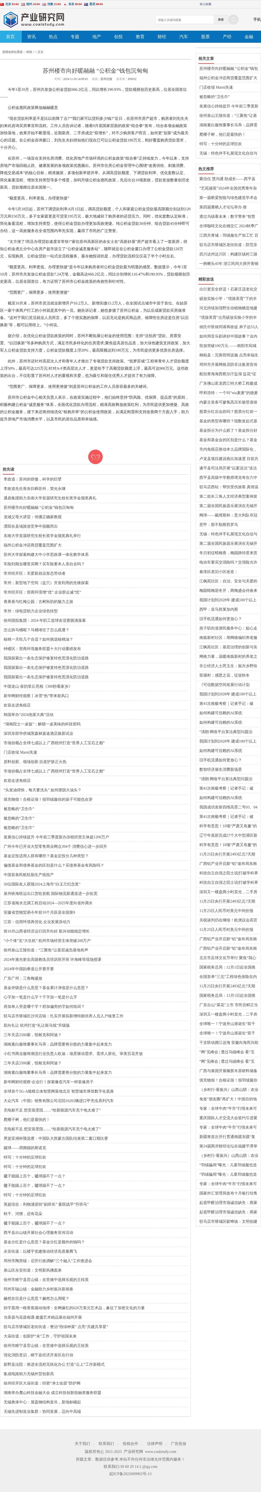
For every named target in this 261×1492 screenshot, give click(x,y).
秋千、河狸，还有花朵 (23, 1214)
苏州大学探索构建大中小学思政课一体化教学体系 (46, 554)
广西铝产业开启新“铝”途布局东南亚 (228, 864)
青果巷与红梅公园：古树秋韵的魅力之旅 (38, 602)
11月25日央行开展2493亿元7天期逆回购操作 (227, 854)
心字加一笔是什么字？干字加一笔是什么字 (40, 997)
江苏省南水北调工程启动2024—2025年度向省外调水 (48, 903)
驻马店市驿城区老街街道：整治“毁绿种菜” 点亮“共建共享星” (56, 1327)
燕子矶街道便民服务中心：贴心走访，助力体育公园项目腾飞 (228, 628)
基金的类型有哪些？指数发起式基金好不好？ (228, 421)
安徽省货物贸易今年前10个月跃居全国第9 (39, 912)
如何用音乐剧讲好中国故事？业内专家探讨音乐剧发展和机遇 (228, 336)
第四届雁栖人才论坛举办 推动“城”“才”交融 (223, 207)
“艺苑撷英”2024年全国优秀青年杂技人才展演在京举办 (228, 188)
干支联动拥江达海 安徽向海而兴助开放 (228, 1042)
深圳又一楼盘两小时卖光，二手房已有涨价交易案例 (228, 892)
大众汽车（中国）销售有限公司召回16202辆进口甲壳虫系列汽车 (59, 1101)
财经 (162, 36)
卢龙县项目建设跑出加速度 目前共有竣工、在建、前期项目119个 (228, 459)
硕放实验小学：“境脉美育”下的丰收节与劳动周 (228, 299)
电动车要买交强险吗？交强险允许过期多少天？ (228, 562)
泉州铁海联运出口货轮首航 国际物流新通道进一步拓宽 (50, 893)
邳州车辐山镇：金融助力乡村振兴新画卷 (38, 1289)
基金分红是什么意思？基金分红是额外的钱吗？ (44, 1242)
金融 (249, 36)
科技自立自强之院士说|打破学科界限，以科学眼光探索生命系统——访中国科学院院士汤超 (228, 873)
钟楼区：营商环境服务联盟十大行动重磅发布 (42, 649)
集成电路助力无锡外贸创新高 (29, 1374)
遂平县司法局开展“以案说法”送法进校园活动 (228, 468)
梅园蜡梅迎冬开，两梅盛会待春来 (228, 590)
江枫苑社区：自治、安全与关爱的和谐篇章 (228, 581)
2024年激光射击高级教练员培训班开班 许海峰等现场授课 (52, 959)
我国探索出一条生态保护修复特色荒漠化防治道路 (46, 658)
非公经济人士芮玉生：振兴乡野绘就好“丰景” (228, 666)
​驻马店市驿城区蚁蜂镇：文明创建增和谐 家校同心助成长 (228, 1221)
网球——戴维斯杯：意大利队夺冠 (228, 515)
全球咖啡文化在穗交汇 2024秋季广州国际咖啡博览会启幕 (228, 226)
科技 (29, 52)
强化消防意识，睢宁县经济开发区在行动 (38, 1355)
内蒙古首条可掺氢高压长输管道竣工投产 (228, 402)
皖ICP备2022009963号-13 (130, 1474)
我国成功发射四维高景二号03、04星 (228, 807)
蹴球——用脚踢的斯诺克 (25, 1148)
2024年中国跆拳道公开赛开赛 (29, 969)
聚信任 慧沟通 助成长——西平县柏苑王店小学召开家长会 (227, 179)
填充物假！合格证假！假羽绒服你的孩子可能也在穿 (48, 799)
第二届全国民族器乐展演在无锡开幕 (228, 506)
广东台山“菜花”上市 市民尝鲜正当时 (228, 1005)
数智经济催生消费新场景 (220, 769)
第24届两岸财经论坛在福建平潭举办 (228, 1146)
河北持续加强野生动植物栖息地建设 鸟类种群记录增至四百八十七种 (228, 308)
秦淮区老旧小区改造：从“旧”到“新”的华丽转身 (220, 572)
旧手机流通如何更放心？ (220, 619)
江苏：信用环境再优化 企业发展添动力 (37, 922)
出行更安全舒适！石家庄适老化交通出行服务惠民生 (228, 289)
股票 (205, 36)
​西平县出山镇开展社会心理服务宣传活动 (38, 1232)
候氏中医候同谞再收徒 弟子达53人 (228, 327)
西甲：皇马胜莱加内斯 (218, 609)
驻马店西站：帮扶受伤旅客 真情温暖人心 (228, 487)
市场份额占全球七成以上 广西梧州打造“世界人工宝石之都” (54, 743)
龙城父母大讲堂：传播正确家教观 (33, 517)
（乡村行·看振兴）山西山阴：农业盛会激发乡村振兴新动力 (228, 1090)
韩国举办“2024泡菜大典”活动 (28, 715)
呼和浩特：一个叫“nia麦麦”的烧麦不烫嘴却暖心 (228, 393)
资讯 (31, 36)
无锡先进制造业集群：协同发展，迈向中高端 (42, 1411)
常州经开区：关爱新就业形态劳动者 (34, 573)
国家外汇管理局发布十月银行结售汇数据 (228, 1193)
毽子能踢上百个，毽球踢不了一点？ (34, 1176)
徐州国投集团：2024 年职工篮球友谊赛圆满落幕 (45, 620)
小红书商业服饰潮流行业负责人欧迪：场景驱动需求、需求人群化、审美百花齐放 (73, 1054)
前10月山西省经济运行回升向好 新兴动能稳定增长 (47, 931)
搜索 (221, 19)
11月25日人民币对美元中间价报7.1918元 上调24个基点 (226, 911)
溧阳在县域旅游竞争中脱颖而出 (31, 526)
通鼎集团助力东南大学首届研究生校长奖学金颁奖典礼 (50, 498)
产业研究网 (133, 1452)
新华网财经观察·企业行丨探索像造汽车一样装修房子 (49, 1082)
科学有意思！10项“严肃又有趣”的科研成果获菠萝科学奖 (228, 826)
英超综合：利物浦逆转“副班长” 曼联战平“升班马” (46, 1204)
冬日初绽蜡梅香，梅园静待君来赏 (228, 553)
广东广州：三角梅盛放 (23, 978)
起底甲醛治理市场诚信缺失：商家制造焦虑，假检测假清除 (228, 1203)
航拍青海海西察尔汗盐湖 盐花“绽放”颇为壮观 (227, 374)
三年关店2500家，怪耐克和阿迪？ (33, 1035)
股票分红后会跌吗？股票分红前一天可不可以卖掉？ (228, 412)
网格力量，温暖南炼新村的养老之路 (228, 656)
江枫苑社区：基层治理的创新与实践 (228, 647)
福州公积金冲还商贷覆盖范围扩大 (33, 545)
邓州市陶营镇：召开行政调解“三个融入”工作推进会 (48, 1261)
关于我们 (82, 1444)
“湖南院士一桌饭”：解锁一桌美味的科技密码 (42, 724)
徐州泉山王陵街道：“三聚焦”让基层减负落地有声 (46, 950)
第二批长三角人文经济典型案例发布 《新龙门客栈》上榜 (228, 496)
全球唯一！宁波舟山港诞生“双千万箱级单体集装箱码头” (227, 1024)
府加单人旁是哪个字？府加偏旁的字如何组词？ (44, 1006)
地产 (96, 36)
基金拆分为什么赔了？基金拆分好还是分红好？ (228, 430)
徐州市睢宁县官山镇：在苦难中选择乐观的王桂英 (46, 1280)
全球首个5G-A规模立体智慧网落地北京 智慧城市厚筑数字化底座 (59, 1091)
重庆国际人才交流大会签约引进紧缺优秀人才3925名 (228, 1118)
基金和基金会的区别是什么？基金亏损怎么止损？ (228, 440)
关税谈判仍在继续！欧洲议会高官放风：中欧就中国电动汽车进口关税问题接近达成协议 (228, 920)
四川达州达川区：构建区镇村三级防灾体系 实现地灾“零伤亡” (228, 254)
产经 (227, 36)
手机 (257, 19)
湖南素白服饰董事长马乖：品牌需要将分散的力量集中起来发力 (58, 1044)
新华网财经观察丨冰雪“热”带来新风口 (36, 696)
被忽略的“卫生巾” (19, 809)
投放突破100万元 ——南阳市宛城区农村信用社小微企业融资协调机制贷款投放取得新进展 (228, 346)
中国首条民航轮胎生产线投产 (29, 875)
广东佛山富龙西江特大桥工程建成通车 (228, 383)
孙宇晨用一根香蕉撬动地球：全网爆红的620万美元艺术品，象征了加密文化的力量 (74, 1308)
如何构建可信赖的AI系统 (220, 713)
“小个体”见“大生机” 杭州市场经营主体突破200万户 (47, 941)
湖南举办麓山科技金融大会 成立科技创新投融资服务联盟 (52, 1393)
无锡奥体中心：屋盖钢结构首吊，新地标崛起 (42, 1402)
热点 (53, 36)
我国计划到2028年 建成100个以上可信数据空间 (227, 600)
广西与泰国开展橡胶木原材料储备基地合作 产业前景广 (228, 1071)
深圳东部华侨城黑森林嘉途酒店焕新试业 (38, 733)
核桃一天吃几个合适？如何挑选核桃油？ (38, 639)
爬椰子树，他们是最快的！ (27, 1119)
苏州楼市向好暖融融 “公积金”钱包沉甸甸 (39, 507)
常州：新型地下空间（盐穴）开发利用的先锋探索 (46, 583)
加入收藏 (205, 4)
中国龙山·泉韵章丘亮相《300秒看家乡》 (38, 686)
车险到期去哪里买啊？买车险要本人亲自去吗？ (44, 564)
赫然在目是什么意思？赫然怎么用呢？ (36, 1298)
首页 (10, 36)
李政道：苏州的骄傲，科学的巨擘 (33, 479)
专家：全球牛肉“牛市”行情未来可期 (228, 1108)
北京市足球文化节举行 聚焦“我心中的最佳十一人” (227, 958)
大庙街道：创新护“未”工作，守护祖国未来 (40, 1336)
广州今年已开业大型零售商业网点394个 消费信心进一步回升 (55, 846)
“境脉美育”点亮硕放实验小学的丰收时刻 (228, 317)
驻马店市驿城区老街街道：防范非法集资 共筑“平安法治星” (228, 245)
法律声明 (154, 1444)
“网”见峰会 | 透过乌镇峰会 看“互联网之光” (227, 1052)
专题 (75, 36)
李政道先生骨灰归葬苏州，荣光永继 (34, 489)
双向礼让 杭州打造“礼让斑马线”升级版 (37, 1025)
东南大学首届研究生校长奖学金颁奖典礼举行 (42, 536)
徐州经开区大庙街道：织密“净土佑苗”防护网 (42, 1383)
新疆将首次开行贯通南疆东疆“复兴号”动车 (227, 1137)
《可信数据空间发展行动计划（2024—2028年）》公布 (224, 685)
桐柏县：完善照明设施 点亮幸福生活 (228, 355)
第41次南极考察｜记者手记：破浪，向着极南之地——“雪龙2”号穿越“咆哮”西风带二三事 (227, 703)
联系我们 (106, 1444)
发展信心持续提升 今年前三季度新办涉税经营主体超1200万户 (56, 837)
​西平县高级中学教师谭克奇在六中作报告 (228, 477)
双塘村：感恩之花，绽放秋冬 (224, 675)
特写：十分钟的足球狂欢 (25, 1157)
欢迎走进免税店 (17, 705)
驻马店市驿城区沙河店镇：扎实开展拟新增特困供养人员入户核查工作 (63, 1016)
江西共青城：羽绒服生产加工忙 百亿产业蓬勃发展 (228, 235)
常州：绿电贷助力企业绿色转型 (31, 611)
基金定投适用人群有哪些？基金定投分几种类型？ (46, 856)
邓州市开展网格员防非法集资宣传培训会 (228, 364)
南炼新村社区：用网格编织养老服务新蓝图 (228, 638)
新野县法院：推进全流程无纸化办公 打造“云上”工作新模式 (54, 1364)
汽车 (183, 36)
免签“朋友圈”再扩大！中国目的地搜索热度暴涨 (228, 1099)
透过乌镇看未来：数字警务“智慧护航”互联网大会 (227, 216)
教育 (140, 36)
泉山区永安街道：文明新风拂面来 (33, 1270)
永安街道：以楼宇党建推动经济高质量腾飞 (40, 1251)
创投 (118, 36)
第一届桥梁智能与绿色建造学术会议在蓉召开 (228, 198)
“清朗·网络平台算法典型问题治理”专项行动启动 (225, 732)
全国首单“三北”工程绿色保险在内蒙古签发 (228, 977)
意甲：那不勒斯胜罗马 (218, 525)
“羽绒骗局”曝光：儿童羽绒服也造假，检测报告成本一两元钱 (228, 1165)
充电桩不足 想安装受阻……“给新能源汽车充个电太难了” (52, 1110)
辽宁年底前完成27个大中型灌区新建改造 (228, 835)
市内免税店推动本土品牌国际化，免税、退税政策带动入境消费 (228, 449)
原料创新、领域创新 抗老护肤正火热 (35, 762)
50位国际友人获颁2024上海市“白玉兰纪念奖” (42, 884)
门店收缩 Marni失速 (20, 752)
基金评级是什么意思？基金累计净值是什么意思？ (46, 988)
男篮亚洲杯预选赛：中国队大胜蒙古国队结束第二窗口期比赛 (56, 1138)
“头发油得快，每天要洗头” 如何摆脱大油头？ (42, 790)
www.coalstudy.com (160, 1452)
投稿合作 (130, 1444)
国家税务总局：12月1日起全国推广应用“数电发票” (227, 967)
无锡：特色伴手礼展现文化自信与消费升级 (228, 153)
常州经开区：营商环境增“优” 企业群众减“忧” (42, 592)
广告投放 (178, 1444)
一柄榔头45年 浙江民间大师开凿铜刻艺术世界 (228, 264)
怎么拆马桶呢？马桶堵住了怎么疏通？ (36, 630)
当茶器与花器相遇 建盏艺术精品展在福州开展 (43, 1317)
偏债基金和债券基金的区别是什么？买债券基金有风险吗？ (54, 865)
